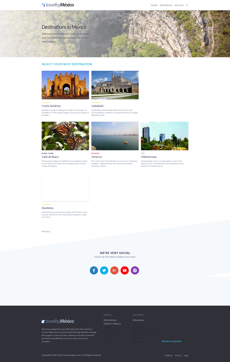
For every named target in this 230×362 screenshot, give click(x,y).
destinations (166, 5)
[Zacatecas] (65, 197)
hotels (154, 5)
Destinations (110, 320)
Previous (46, 231)
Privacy (178, 355)
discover (179, 5)
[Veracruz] (115, 146)
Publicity (168, 355)
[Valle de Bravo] (65, 146)
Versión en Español (171, 341)
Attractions (138, 320)
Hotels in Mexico (112, 323)
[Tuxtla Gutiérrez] (65, 95)
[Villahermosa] (164, 146)
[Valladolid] (115, 95)
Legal (186, 355)
